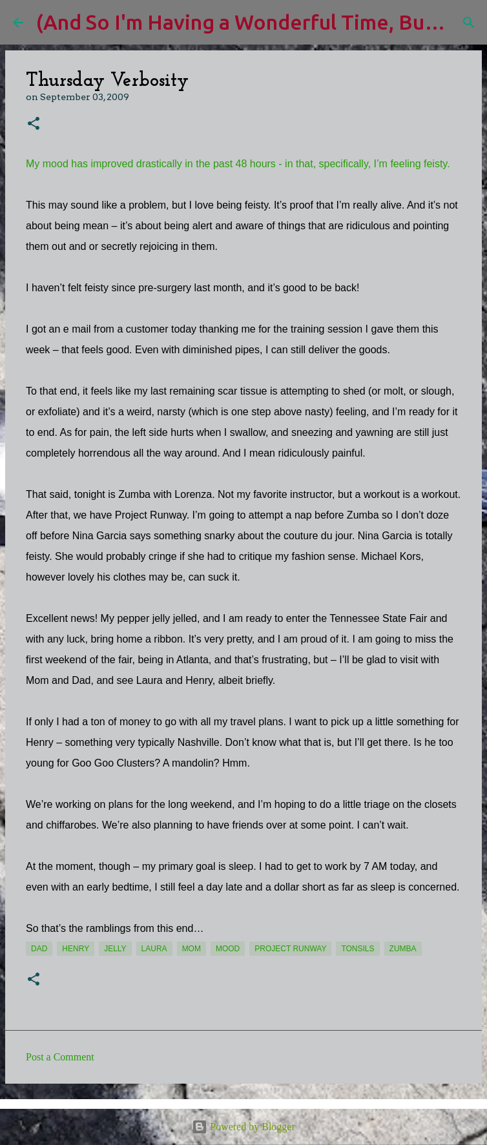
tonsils (357, 948)
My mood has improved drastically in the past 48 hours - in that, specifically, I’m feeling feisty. (238, 163)
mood (228, 948)
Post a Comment (60, 1056)
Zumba (403, 948)
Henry (75, 948)
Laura (154, 948)
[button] (33, 124)
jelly (115, 948)
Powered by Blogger (243, 1126)
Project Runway (290, 948)
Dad (39, 948)
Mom (191, 948)
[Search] (469, 22)
